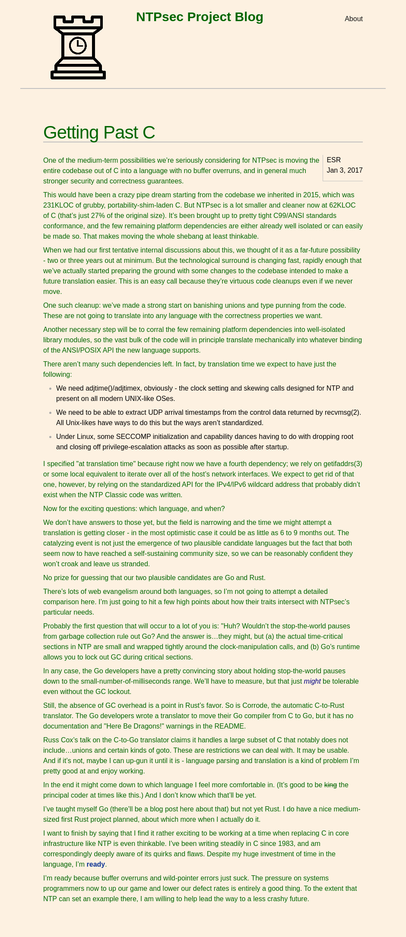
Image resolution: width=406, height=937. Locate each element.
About (354, 18)
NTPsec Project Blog (199, 16)
